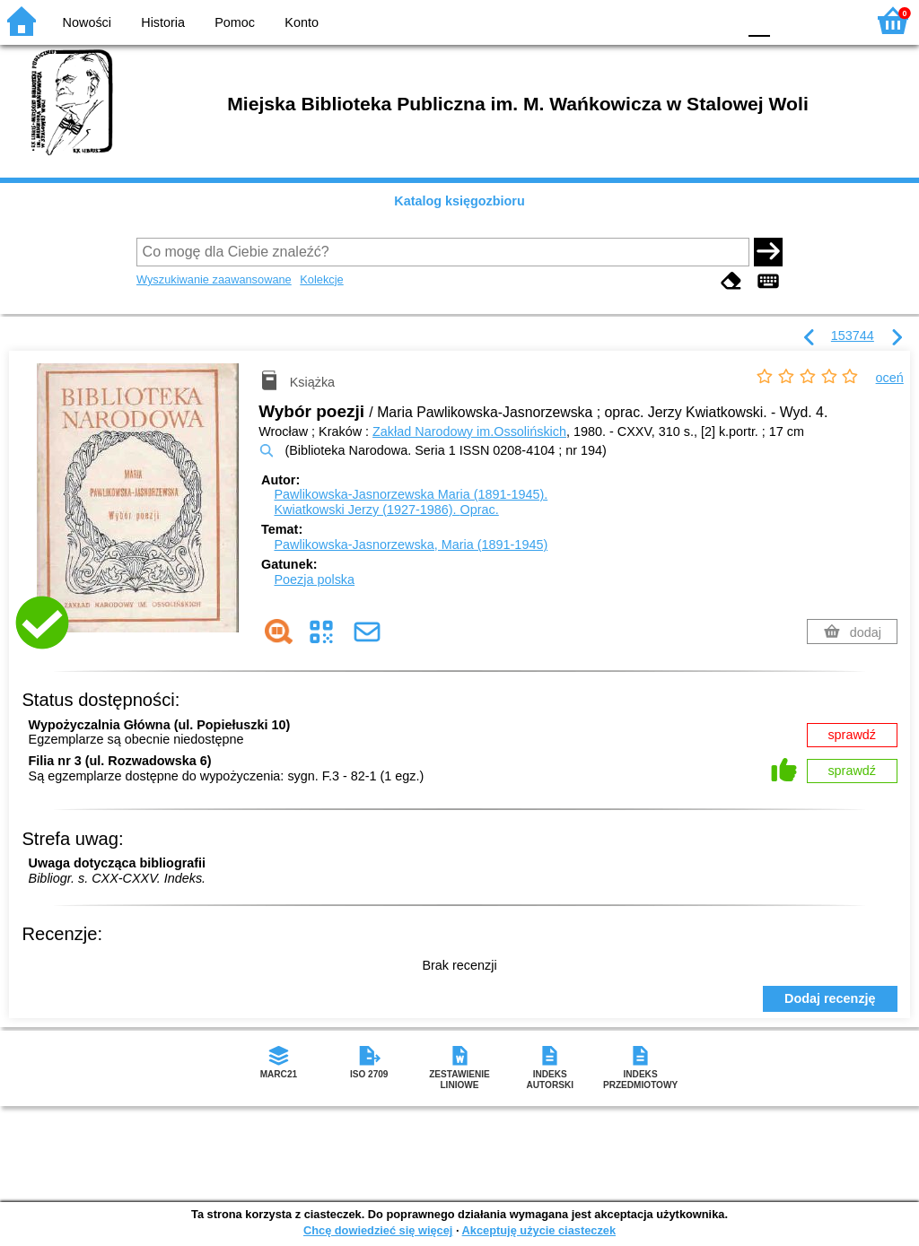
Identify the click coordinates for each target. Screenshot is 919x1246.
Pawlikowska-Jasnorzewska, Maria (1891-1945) (410, 544)
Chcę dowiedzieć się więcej (377, 1230)
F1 (790, 20)
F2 (831, 20)
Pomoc (234, 22)
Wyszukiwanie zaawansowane (214, 279)
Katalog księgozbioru (459, 201)
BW (645, 20)
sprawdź (851, 735)
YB (680, 20)
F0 (758, 20)
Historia (163, 22)
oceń (890, 377)
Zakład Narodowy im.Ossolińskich (469, 431)
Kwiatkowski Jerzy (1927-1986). (386, 509)
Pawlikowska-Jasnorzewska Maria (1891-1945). (410, 494)
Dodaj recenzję (830, 998)
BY (717, 20)
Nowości (87, 22)
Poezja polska (314, 579)
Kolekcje (321, 279)
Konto (301, 22)
